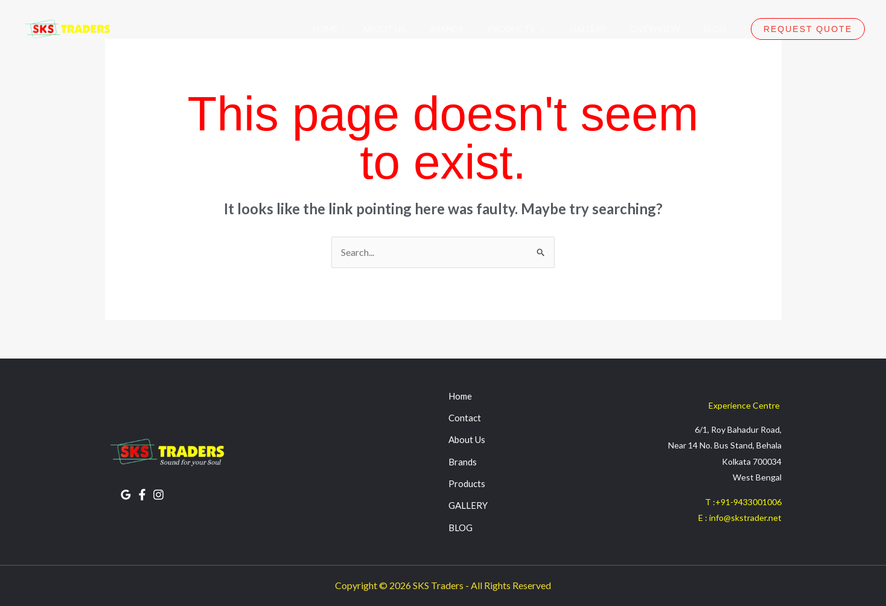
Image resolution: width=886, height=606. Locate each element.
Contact (464, 417)
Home (325, 29)
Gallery (588, 29)
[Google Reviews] (126, 494)
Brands (447, 29)
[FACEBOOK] (142, 494)
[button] (540, 28)
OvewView (655, 29)
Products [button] (517, 28)
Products (466, 483)
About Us (384, 29)
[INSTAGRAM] (158, 494)
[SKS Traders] (66, 28)
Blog (715, 29)
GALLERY (468, 505)
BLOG (460, 527)
